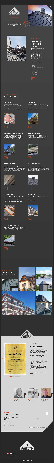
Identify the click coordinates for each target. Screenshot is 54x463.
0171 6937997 (9, 423)
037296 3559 (9, 422)
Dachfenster (34, 72)
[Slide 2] (13, 376)
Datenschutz (29, 460)
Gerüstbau (33, 73)
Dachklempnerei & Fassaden (37, 67)
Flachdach (33, 66)
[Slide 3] (16, 376)
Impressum (24, 460)
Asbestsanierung (34, 68)
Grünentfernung (34, 71)
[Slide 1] (11, 376)
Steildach (33, 65)
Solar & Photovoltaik (35, 74)
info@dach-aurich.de (10, 425)
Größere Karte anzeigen (31, 428)
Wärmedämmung (34, 70)
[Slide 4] (18, 376)
